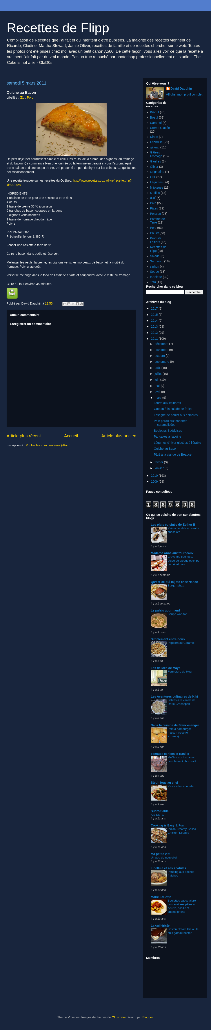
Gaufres (155, 161)
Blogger (147, 1017)
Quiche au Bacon (165, 448)
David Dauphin (181, 88)
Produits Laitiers (155, 240)
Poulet (154, 233)
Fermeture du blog (180, 671)
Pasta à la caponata (181, 786)
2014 (155, 320)
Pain (153, 203)
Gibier (154, 166)
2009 (155, 481)
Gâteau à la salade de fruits (172, 409)
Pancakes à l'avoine (167, 436)
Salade (155, 256)
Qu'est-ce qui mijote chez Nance (174, 582)
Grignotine (157, 171)
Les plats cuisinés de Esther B (173, 524)
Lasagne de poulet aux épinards (176, 415)
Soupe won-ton (177, 614)
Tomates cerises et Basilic (170, 754)
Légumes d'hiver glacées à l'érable (177, 442)
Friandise (156, 142)
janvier (159, 468)
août (158, 368)
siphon (154, 266)
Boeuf (154, 117)
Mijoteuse (156, 187)
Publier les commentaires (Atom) (48, 445)
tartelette (156, 277)
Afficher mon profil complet (184, 94)
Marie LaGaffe (161, 897)
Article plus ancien (118, 435)
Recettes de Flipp (58, 27)
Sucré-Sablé (160, 811)
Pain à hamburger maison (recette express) (179, 732)
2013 (155, 326)
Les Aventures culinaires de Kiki (174, 696)
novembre (162, 350)
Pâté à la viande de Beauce (172, 454)
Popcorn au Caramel (181, 642)
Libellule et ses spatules (168, 868)
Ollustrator (119, 1017)
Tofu (153, 282)
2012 (155, 332)
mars (158, 397)
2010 (155, 475)
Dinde (154, 137)
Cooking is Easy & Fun (167, 825)
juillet (158, 373)
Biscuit (154, 112)
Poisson (155, 213)
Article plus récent (24, 435)
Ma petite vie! (160, 854)
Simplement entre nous (168, 639)
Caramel (156, 122)
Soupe (154, 271)
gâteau (155, 147)
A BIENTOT (158, 814)
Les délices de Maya (165, 668)
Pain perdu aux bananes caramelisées (170, 422)
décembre (162, 344)
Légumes (156, 182)
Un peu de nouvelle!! (164, 857)
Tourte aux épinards (167, 403)
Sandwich (157, 261)
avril (158, 391)
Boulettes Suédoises (168, 430)
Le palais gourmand (165, 610)
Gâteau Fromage (156, 154)
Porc (30, 97)
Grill (153, 177)
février (159, 462)
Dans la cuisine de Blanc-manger (175, 725)
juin (157, 379)
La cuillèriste (160, 925)
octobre (160, 355)
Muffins (155, 193)
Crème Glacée (160, 128)
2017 (155, 308)
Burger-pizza (176, 585)
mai (157, 386)
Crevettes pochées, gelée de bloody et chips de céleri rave (183, 560)
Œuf (22, 97)
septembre (162, 361)
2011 (155, 338)
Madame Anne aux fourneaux (172, 553)
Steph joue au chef (164, 782)
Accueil (71, 435)
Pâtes (154, 208)
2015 (155, 314)
